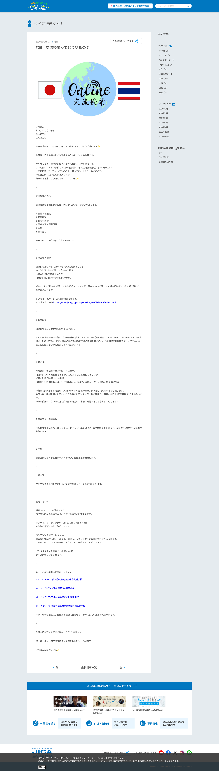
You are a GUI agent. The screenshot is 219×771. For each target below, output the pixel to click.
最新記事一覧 (89, 667)
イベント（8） (165, 55)
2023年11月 (164, 136)
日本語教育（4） (166, 73)
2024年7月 (163, 108)
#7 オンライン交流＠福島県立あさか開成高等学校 (60, 605)
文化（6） (163, 69)
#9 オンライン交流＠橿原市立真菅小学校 (56, 588)
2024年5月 (163, 113)
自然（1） (163, 87)
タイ (161, 152)
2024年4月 (163, 117)
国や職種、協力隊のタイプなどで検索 (131, 5)
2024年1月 (163, 127)
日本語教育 (164, 157)
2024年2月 (163, 122)
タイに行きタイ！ (48, 23)
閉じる (42, 767)
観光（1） (163, 92)
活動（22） (164, 78)
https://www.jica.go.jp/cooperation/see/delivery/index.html (84, 302)
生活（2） (163, 83)
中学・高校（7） (166, 64)
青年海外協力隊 (166, 161)
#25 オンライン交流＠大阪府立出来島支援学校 (59, 579)
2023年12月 (164, 131)
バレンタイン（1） (167, 59)
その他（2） (164, 50)
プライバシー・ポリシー (98, 760)
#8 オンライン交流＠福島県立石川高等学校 (57, 597)
